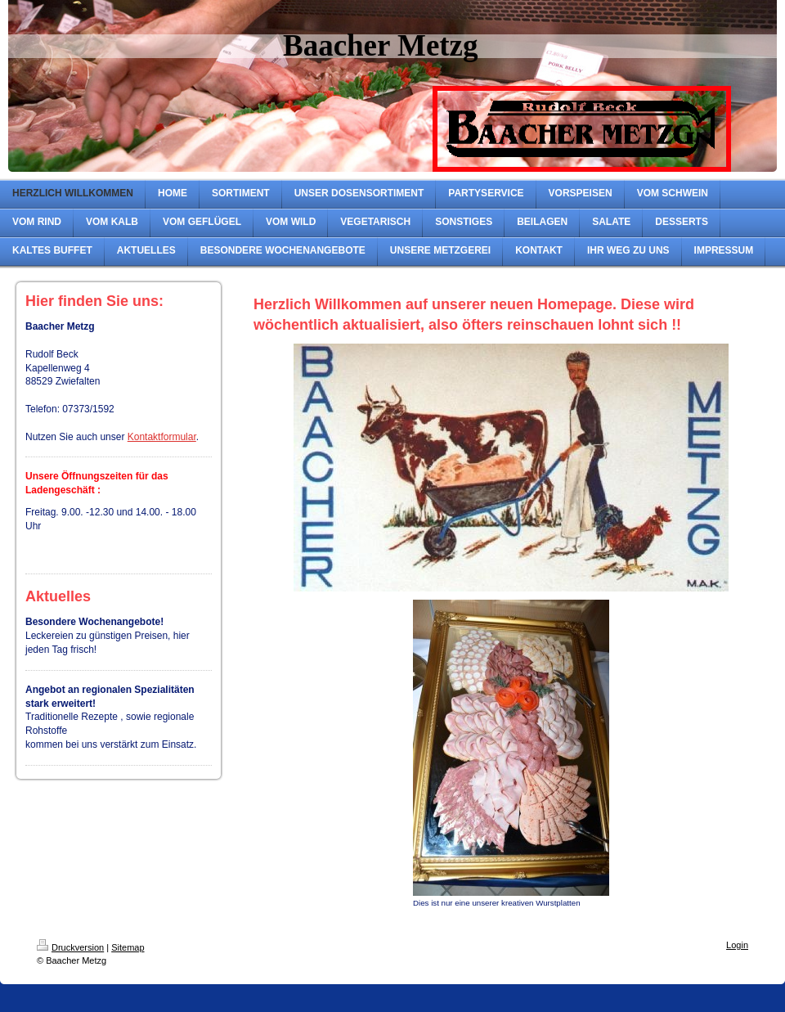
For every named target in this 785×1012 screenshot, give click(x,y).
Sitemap (127, 947)
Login (737, 945)
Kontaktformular (162, 437)
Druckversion (70, 947)
